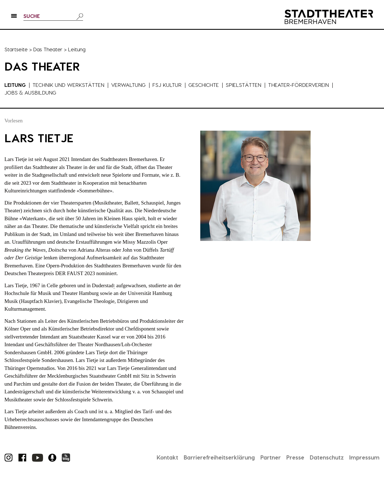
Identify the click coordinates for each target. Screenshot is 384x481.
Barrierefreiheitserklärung (219, 457)
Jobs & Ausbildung (30, 92)
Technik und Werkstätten (69, 85)
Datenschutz (327, 457)
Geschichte (204, 85)
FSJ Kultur (167, 85)
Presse (295, 457)
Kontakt (167, 457)
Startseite (16, 49)
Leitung (15, 85)
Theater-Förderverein (298, 85)
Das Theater (47, 49)
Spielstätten (244, 85)
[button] (14, 17)
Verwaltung (128, 85)
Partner (270, 457)
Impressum (364, 457)
